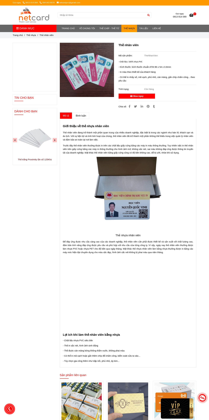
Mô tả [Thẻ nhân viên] (66, 115)
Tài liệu (143, 28)
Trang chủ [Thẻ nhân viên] (18, 35)
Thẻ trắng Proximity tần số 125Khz (35, 159)
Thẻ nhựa (129, 28)
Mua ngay (136, 96)
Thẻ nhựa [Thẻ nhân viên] (31, 35)
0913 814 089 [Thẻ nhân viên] (30, 2)
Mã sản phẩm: (125, 55)
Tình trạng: (124, 89)
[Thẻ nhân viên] (34, 15)
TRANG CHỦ (68, 28)
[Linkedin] (142, 106)
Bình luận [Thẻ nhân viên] (81, 115)
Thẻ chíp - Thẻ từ (109, 28)
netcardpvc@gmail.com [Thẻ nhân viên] (68, 2)
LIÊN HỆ (156, 28)
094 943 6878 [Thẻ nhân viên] (47, 2)
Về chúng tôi (87, 28)
